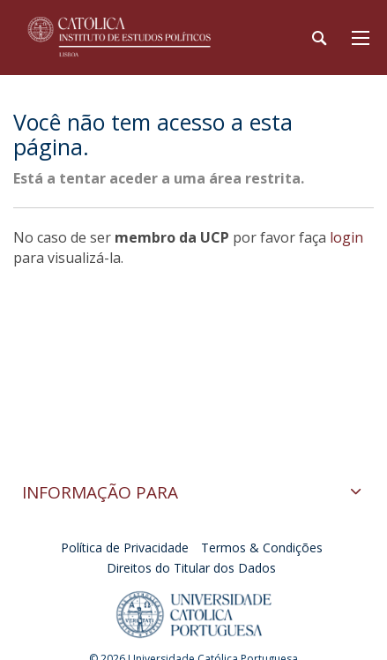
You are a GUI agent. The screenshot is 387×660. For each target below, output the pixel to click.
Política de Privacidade (125, 547)
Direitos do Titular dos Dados (191, 567)
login (346, 237)
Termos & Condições (262, 547)
